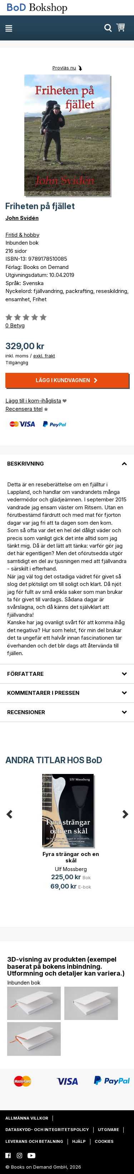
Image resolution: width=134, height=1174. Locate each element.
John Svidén (22, 218)
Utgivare (108, 1129)
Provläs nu (64, 68)
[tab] (67, 459)
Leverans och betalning (34, 1141)
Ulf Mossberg (71, 869)
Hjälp (79, 1141)
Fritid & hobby (22, 234)
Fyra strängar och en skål (71, 857)
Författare (25, 673)
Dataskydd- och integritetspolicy (47, 1129)
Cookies (104, 1141)
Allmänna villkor (26, 1118)
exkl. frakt (44, 356)
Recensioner (26, 712)
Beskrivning (25, 463)
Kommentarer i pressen (43, 692)
